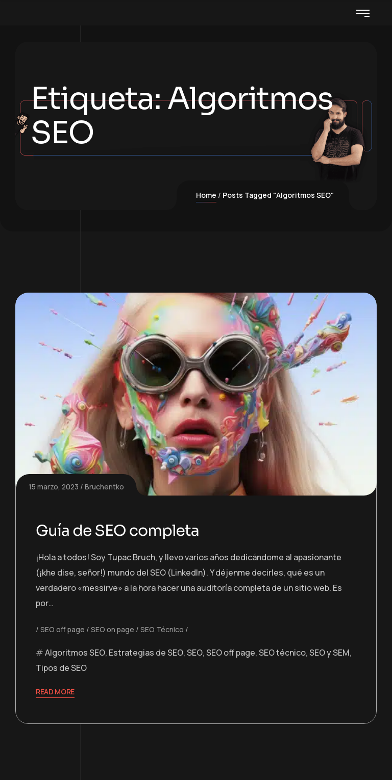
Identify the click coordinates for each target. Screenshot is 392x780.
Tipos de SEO (61, 667)
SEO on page (112, 629)
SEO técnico (282, 652)
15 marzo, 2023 (54, 486)
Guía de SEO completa (118, 530)
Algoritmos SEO (75, 652)
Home (206, 195)
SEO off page (62, 629)
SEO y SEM (329, 652)
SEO (195, 652)
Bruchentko (104, 486)
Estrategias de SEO (146, 652)
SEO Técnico (162, 629)
